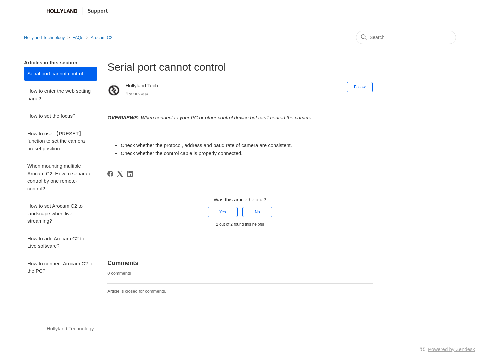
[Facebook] (110, 174)
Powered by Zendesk (451, 349)
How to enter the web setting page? (59, 94)
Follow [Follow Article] (360, 87)
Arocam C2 (101, 37)
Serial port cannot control (55, 73)
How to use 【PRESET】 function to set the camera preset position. (56, 141)
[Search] (406, 37)
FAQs (77, 37)
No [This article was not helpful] (257, 212)
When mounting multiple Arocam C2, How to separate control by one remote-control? (59, 177)
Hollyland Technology (44, 37)
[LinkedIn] (130, 174)
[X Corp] (120, 174)
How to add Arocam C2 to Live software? (55, 242)
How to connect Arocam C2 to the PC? (60, 267)
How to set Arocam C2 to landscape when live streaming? (55, 213)
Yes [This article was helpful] (222, 212)
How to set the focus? (51, 116)
